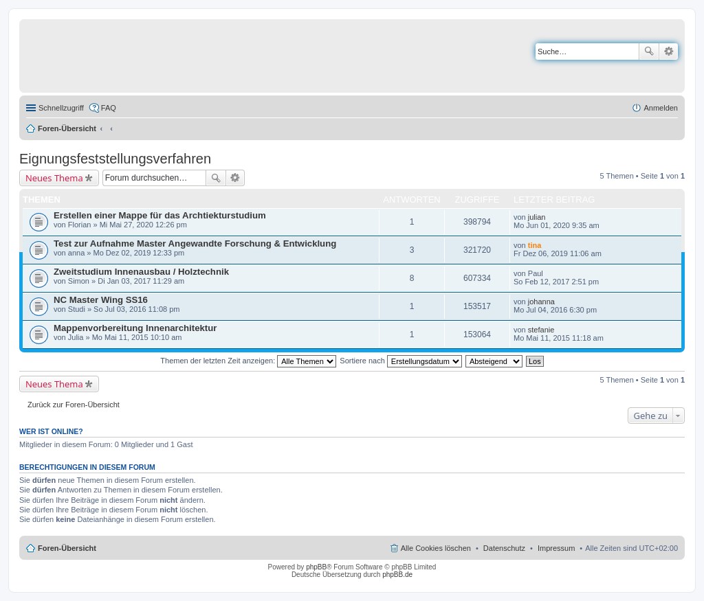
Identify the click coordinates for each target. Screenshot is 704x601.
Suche (649, 51)
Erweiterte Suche (668, 51)
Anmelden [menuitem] (661, 108)
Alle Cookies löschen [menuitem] (436, 548)
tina (535, 245)
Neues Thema (54, 178)
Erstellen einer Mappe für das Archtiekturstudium (160, 215)
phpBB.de (397, 574)
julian (537, 217)
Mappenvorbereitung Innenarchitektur (135, 328)
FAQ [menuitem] (108, 108)
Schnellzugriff (61, 108)
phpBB (316, 567)
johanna (541, 301)
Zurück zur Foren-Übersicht (74, 404)
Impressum (556, 548)
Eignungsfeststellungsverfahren (115, 158)
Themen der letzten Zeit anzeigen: (248, 360)
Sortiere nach (400, 360)
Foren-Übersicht (67, 128)
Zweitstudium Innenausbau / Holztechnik (141, 272)
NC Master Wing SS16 (101, 300)
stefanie (541, 330)
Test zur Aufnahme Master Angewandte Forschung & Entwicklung (195, 243)
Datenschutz (504, 548)
